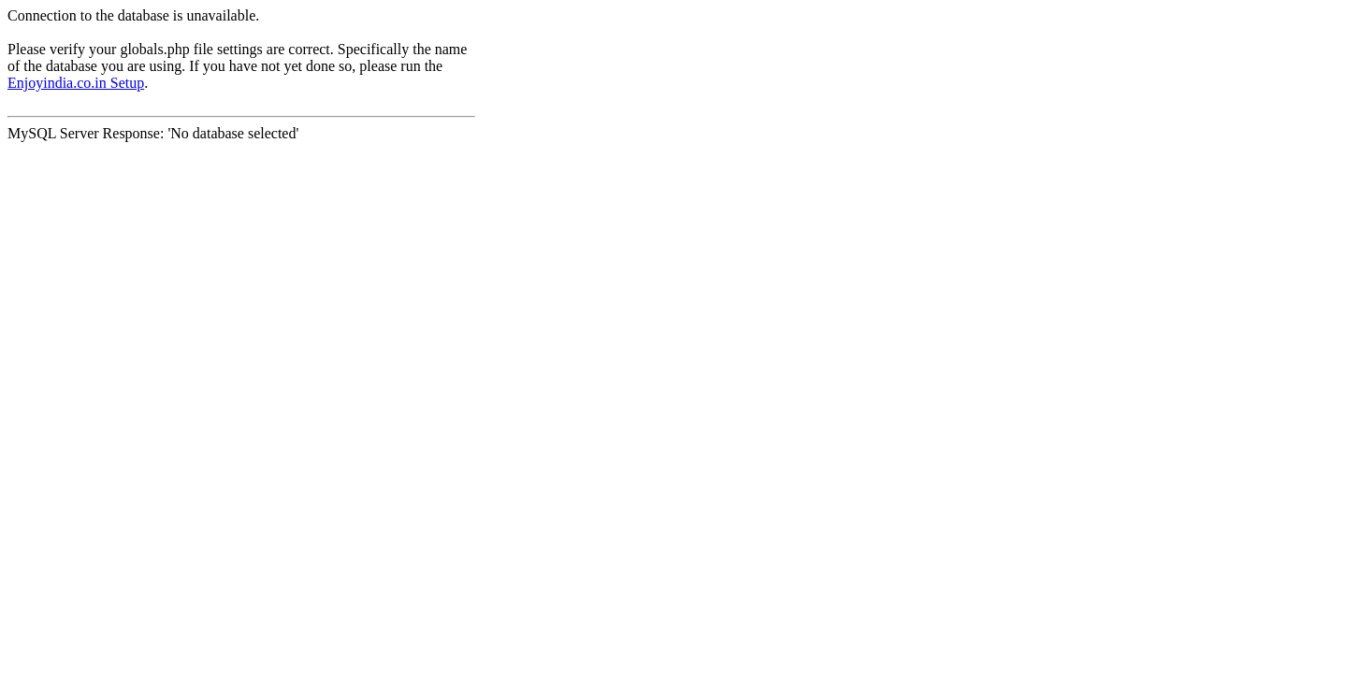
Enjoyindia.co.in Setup (75, 83)
